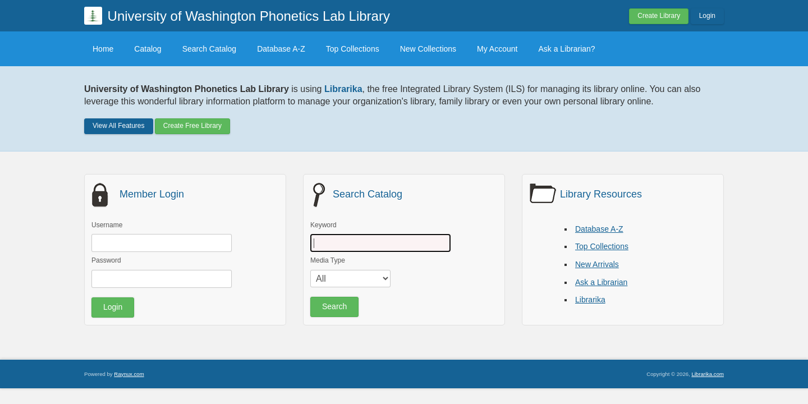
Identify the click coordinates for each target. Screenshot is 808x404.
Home (103, 48)
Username (106, 225)
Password (106, 260)
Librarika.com (707, 374)
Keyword (323, 225)
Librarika (590, 299)
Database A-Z (281, 48)
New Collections (428, 48)
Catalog (147, 48)
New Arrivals (597, 264)
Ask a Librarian (601, 282)
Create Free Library (192, 126)
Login (707, 16)
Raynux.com (129, 374)
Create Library (658, 16)
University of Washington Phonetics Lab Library (249, 16)
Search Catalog (209, 48)
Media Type (327, 260)
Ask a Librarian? (566, 48)
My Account (497, 48)
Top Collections (352, 48)
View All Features (119, 126)
